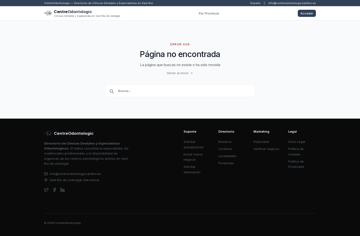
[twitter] (46, 190)
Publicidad (261, 142)
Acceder (306, 13)
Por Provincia (209, 13)
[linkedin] (62, 190)
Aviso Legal (296, 142)
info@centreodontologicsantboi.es (292, 3)
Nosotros (225, 142)
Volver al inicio (180, 73)
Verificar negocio (266, 149)
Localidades (227, 156)
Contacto (225, 149)
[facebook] (54, 190)
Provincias (226, 163)
